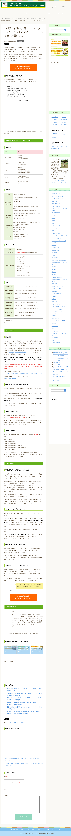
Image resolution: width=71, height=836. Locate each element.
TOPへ (10, 13)
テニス (53, 215)
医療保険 (64, 122)
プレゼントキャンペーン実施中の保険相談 (10, 649)
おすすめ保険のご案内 (57, 196)
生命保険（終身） (56, 250)
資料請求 (54, 323)
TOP (19, 18)
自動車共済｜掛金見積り (11, 378)
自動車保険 (20, 41)
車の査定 (54, 315)
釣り (53, 230)
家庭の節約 (54, 301)
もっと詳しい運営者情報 (58, 180)
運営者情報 (56, 380)
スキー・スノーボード (57, 225)
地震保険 (54, 299)
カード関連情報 (57, 238)
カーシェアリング (57, 309)
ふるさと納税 (56, 304)
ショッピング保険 (56, 233)
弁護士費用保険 (55, 318)
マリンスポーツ (55, 228)
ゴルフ (53, 218)
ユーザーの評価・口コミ (58, 198)
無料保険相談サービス (57, 286)
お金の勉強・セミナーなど (60, 306)
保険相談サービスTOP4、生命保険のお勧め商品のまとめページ (60, 371)
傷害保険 (54, 245)
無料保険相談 (55, 133)
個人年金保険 (64, 119)
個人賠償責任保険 (56, 212)
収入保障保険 (55, 117)
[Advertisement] (23, 115)
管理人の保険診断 (56, 203)
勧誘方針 (55, 374)
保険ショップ (55, 137)
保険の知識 (54, 201)
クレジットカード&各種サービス (60, 235)
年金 (53, 340)
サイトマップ (56, 364)
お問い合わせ (61, 13)
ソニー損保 (11, 352)
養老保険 (54, 269)
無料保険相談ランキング (27, 13)
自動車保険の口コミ (58, 293)
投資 (53, 328)
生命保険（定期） (56, 247)
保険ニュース (55, 326)
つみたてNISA (56, 331)
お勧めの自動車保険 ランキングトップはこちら (23, 67)
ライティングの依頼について (59, 182)
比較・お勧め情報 (56, 206)
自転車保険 (64, 146)
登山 (53, 223)
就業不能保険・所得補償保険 (59, 260)
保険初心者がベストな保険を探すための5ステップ (23, 649)
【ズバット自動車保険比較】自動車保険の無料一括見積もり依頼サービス (23, 373)
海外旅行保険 (55, 283)
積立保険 (54, 266)
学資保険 (55, 122)
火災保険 (54, 296)
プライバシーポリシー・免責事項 (15, 829)
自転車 (53, 220)
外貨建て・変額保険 (57, 277)
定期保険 (64, 117)
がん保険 (55, 124)
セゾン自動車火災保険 (20, 352)
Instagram (54, 183)
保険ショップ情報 (57, 288)
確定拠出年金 (56, 342)
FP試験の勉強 (55, 337)
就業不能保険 (64, 124)
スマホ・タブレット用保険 (58, 320)
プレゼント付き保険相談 (44, 13)
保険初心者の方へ (56, 193)
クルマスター (14, 722)
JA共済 (9, 722)
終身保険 (55, 119)
